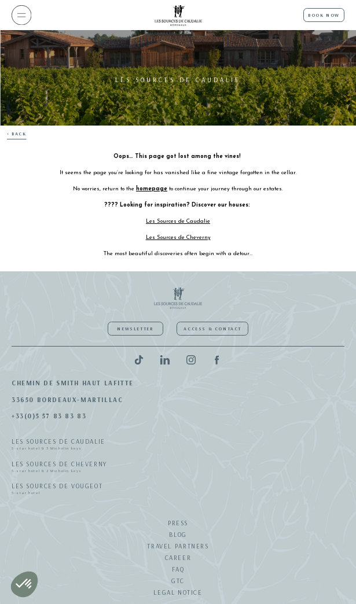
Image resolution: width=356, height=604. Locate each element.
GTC (178, 581)
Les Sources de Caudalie (178, 445)
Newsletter (135, 329)
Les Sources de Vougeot (178, 489)
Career (178, 558)
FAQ (178, 569)
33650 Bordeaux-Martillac (67, 400)
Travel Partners (177, 546)
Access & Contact (212, 329)
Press (178, 523)
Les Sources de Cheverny (178, 467)
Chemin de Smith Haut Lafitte (73, 383)
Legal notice (177, 592)
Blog (177, 535)
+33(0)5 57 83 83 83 (49, 416)
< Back (17, 134)
